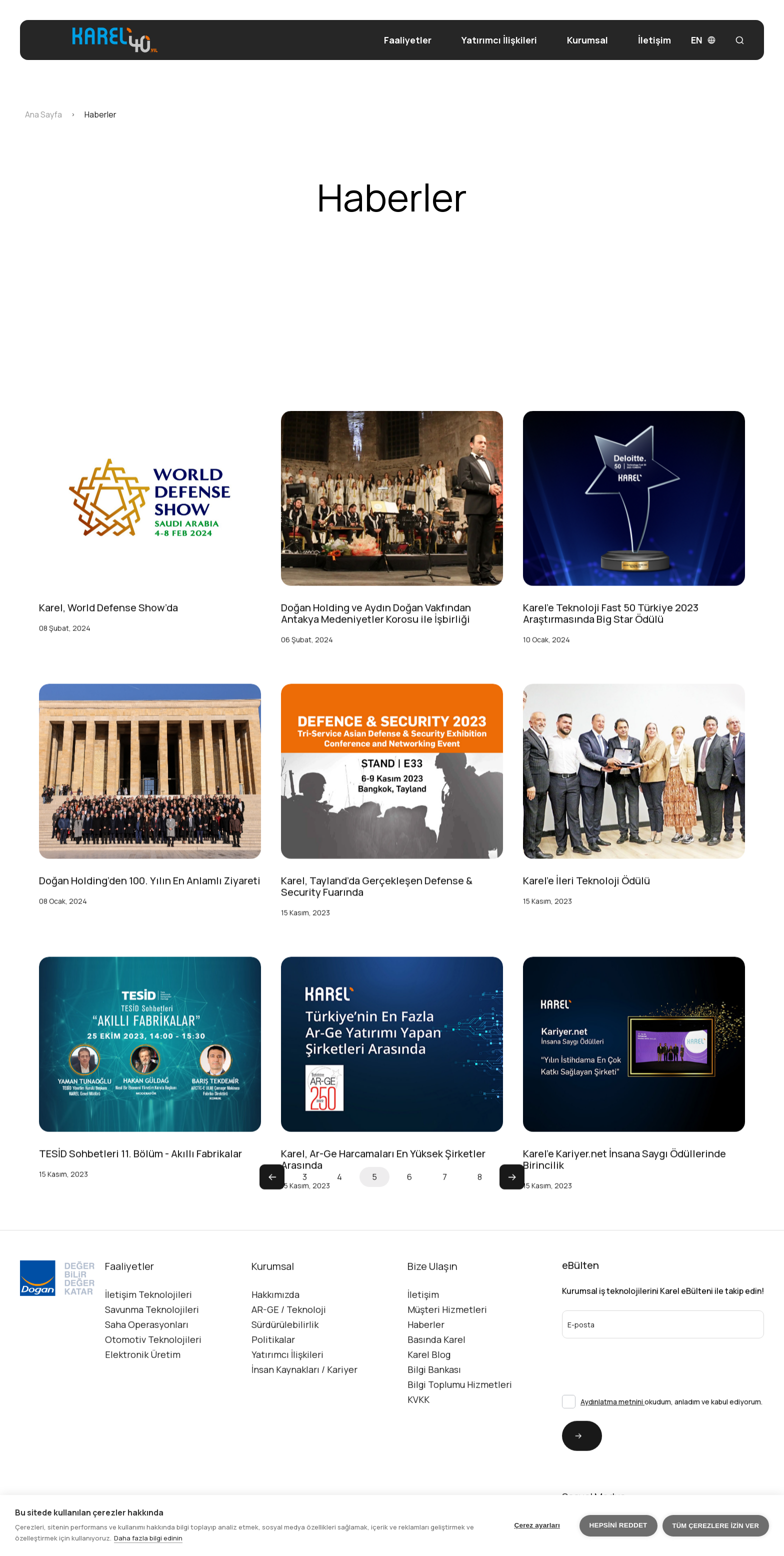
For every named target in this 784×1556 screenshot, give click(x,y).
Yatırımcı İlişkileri (499, 40)
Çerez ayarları (537, 1525)
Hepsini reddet (619, 1525)
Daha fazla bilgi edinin (148, 1538)
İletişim (654, 40)
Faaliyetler (408, 40)
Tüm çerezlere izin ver (715, 1526)
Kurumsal (587, 40)
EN (703, 40)
